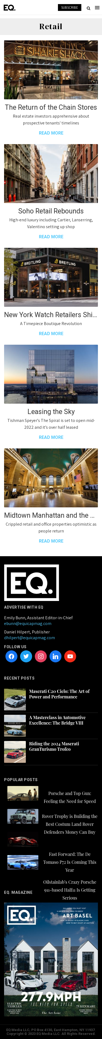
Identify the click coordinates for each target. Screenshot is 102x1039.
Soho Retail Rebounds (51, 211)
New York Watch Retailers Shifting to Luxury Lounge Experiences (51, 315)
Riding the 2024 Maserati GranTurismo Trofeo (54, 746)
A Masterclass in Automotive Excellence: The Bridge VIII (57, 720)
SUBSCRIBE (69, 7)
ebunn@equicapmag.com (27, 623)
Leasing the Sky (51, 412)
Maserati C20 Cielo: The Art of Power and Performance (59, 694)
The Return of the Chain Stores (51, 107)
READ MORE (51, 133)
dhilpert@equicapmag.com (29, 638)
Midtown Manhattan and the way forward (51, 515)
